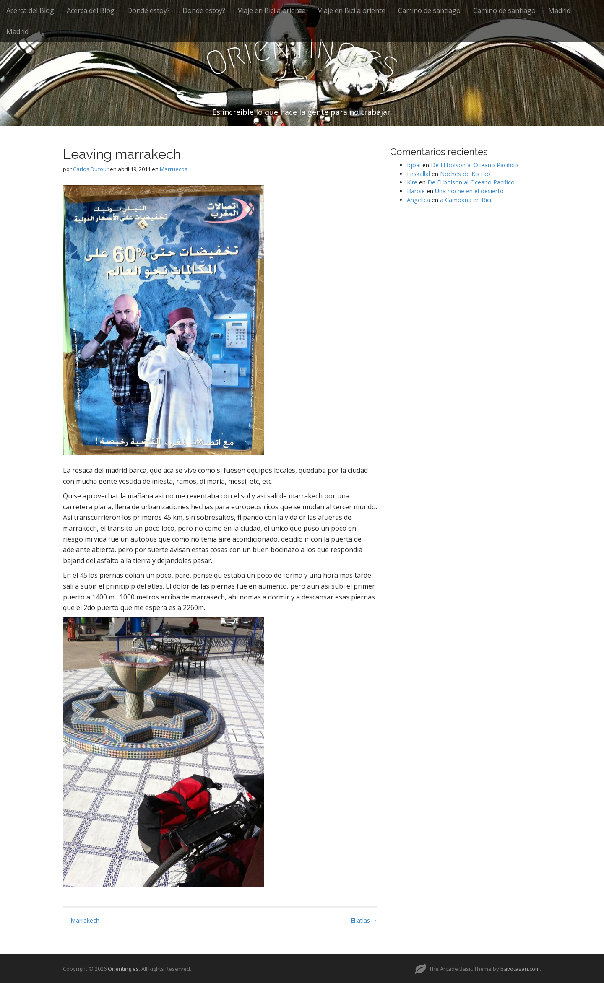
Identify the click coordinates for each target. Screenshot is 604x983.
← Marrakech (81, 920)
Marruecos (173, 169)
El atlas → (364, 920)
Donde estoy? (148, 10)
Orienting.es (123, 969)
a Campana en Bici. (466, 200)
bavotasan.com (520, 969)
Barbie (416, 191)
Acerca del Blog (30, 10)
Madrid (559, 10)
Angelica (418, 200)
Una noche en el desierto (469, 191)
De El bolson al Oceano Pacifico (474, 165)
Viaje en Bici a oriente (271, 10)
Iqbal (414, 165)
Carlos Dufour (91, 169)
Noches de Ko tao (465, 174)
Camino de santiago (429, 10)
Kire (412, 182)
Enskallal (418, 174)
